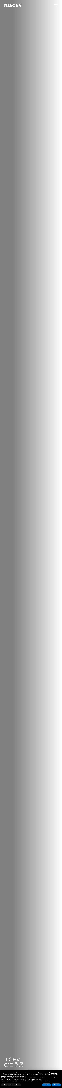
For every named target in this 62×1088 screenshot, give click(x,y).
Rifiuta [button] (46, 1084)
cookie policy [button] (23, 1076)
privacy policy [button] (54, 1073)
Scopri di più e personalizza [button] (11, 1084)
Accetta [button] (56, 1084)
